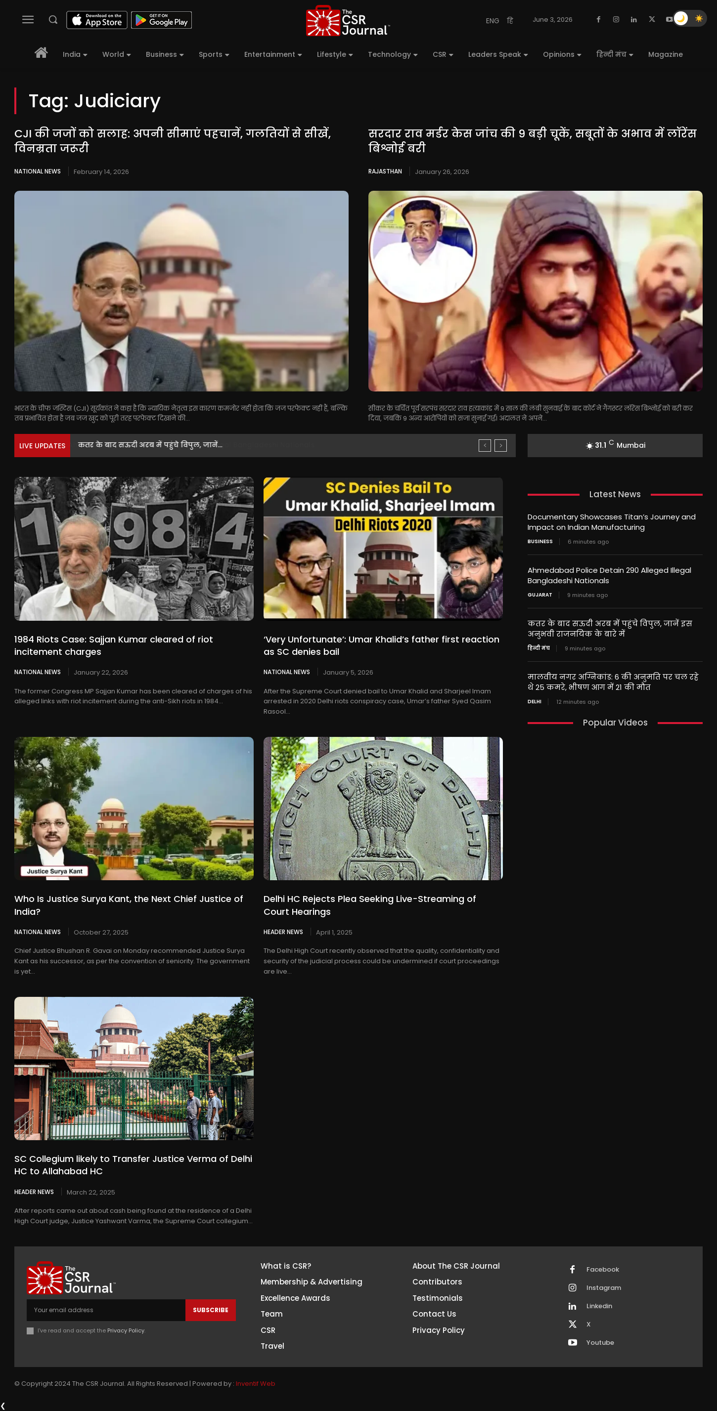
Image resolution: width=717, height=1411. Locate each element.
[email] (106, 1310)
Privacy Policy (125, 1330)
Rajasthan (385, 171)
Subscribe (210, 1310)
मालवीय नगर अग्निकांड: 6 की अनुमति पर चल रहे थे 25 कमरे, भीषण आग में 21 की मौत (613, 682)
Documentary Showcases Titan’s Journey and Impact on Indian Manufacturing (612, 522)
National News (37, 171)
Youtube (600, 1342)
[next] (500, 445)
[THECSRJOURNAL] (348, 20)
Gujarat (540, 595)
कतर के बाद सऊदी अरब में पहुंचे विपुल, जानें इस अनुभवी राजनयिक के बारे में (610, 628)
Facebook (602, 1269)
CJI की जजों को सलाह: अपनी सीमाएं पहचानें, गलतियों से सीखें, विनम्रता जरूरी (172, 141)
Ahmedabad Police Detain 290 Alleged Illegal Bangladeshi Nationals (201, 445)
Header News (283, 932)
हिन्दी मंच (539, 648)
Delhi (534, 701)
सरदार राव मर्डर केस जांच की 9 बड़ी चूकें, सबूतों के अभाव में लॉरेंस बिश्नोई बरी (532, 141)
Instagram (603, 1287)
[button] (53, 19)
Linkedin (599, 1306)
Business (540, 541)
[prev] (485, 445)
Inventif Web (255, 1383)
